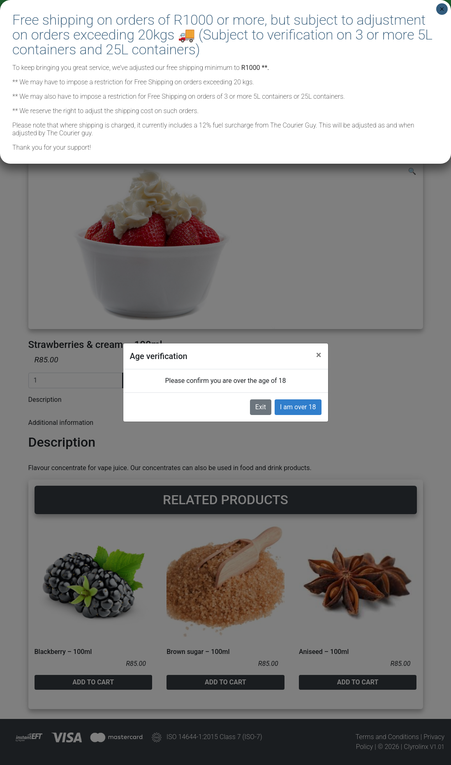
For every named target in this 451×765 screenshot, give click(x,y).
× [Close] (441, 9)
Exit (260, 407)
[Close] (319, 354)
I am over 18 (298, 407)
